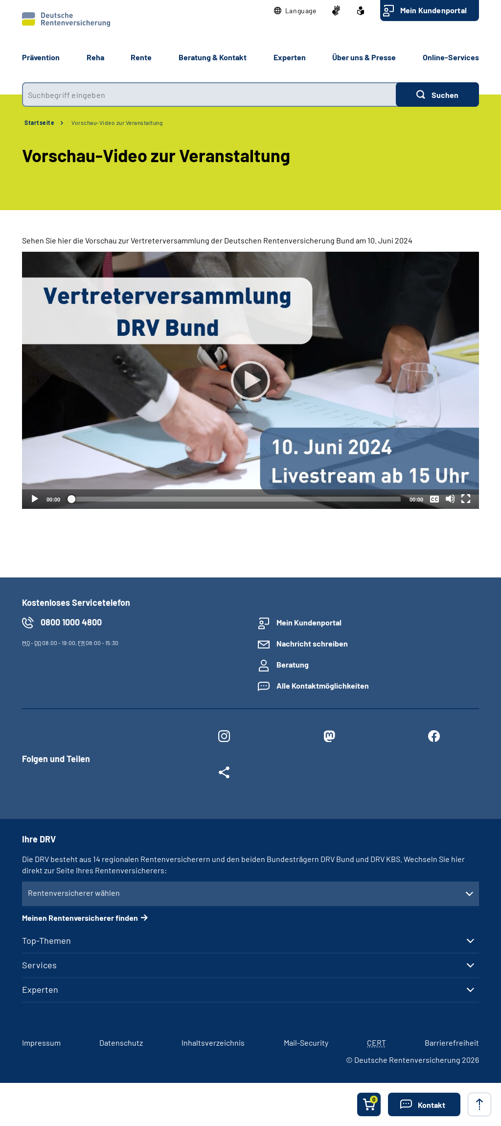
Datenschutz (121, 1042)
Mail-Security (306, 1042)
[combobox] (209, 94)
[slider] (235, 499)
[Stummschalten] (450, 498)
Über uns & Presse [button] (364, 57)
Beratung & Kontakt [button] (213, 57)
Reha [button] (95, 57)
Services (39, 964)
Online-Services (451, 57)
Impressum (41, 1042)
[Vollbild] (465, 498)
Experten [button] (289, 57)
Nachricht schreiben (312, 643)
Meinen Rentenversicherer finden (80, 917)
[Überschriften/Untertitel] (434, 498)
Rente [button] (141, 57)
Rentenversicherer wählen (74, 892)
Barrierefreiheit (452, 1042)
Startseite (39, 122)
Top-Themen (46, 940)
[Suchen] (437, 94)
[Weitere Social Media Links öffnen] (224, 774)
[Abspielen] (250, 380)
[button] (295, 11)
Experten (40, 989)
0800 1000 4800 (71, 622)
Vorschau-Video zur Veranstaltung (116, 122)
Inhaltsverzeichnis (213, 1042)
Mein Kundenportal (433, 10)
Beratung (292, 664)
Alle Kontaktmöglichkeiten (322, 685)
